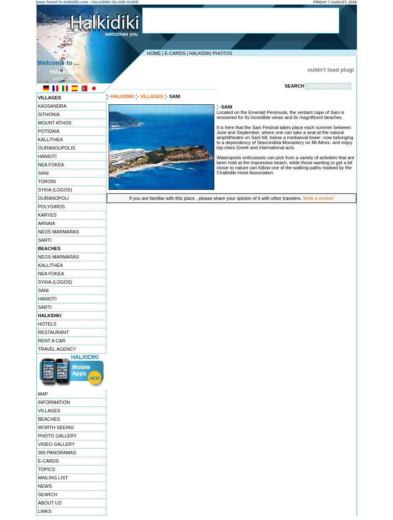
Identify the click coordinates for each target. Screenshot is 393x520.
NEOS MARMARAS (58, 231)
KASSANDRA (52, 106)
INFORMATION (54, 402)
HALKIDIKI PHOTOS (210, 53)
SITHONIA (49, 114)
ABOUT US (50, 502)
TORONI (47, 181)
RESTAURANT (53, 332)
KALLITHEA (50, 139)
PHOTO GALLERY (57, 435)
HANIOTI (47, 156)
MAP (43, 393)
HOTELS (47, 323)
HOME (154, 53)
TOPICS (46, 469)
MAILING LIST (53, 477)
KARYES (47, 214)
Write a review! (318, 198)
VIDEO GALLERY (56, 444)
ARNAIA (46, 223)
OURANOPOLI (53, 198)
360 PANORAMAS (57, 452)
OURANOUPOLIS (56, 147)
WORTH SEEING (56, 427)
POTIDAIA (49, 131)
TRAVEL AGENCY (57, 349)
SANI (43, 173)
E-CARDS (174, 53)
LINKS (45, 511)
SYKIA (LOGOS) (55, 189)
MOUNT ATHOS (55, 122)
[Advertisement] (241, 20)
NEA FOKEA (51, 164)
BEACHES (49, 419)
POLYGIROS (51, 206)
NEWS (45, 486)
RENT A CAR (51, 340)
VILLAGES (49, 410)
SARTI (45, 240)
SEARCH (47, 494)
